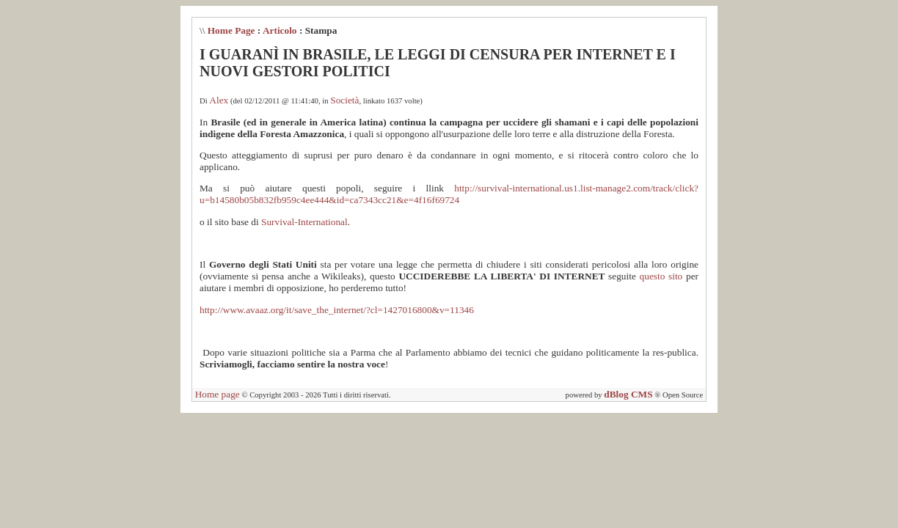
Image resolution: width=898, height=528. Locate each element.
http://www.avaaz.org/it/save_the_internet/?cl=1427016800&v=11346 (337, 309)
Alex (218, 100)
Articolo (280, 30)
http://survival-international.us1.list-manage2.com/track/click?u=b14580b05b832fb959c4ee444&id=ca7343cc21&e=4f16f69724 (449, 194)
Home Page (231, 30)
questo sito (661, 276)
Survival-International (304, 221)
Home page (217, 394)
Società (344, 100)
